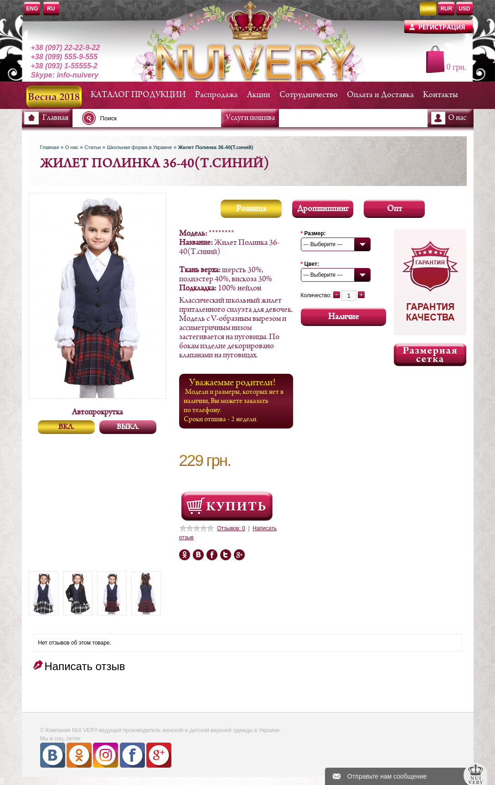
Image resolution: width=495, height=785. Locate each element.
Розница (251, 209)
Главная (55, 118)
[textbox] (154, 118)
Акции (258, 95)
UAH (428, 8)
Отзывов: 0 (231, 528)
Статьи (92, 147)
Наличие (343, 317)
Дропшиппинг (323, 209)
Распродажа (216, 95)
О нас (457, 118)
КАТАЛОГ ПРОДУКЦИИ (138, 95)
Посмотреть (227, 506)
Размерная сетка (430, 354)
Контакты (440, 95)
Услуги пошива (250, 118)
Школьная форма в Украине (139, 147)
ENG (32, 8)
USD (464, 8)
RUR (446, 8)
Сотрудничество (308, 95)
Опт (394, 209)
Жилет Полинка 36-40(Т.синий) (215, 147)
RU (51, 8)
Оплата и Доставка (380, 95)
